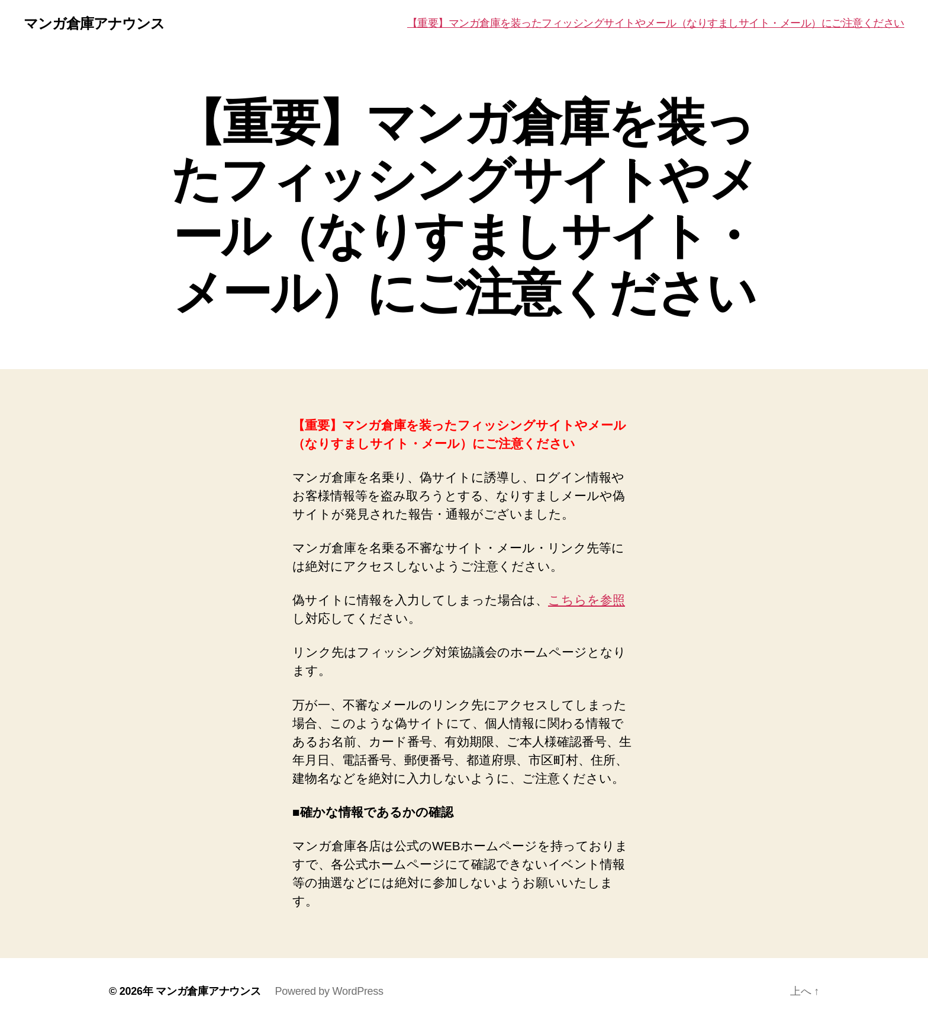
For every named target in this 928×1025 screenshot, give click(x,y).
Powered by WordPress (329, 991)
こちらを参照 (586, 600)
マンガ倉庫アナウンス (94, 24)
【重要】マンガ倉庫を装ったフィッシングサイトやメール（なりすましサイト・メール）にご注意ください (655, 23)
